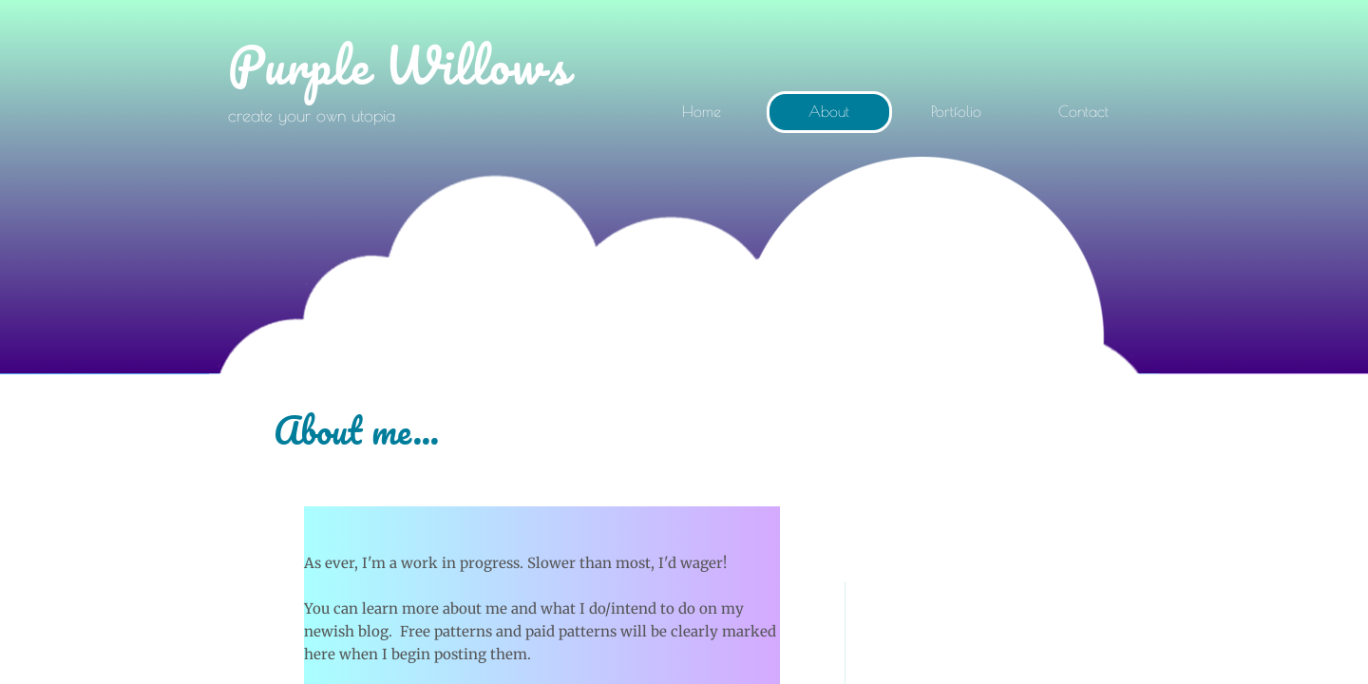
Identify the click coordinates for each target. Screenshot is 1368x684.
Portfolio (956, 111)
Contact (1083, 111)
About (828, 111)
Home (701, 111)
